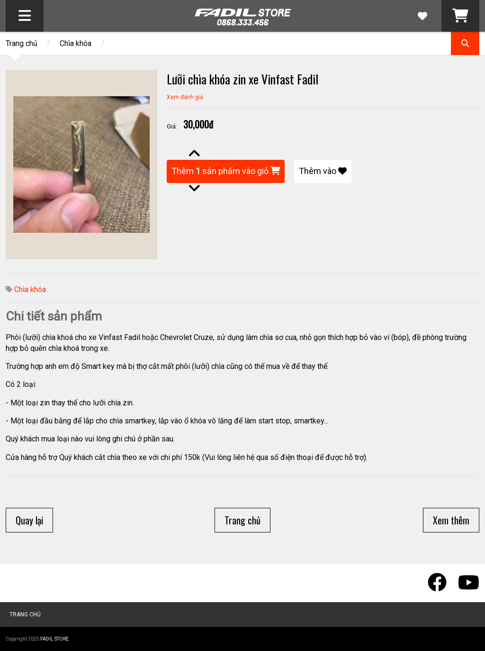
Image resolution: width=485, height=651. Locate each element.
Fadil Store (54, 639)
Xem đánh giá (185, 97)
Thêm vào (323, 171)
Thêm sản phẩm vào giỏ (225, 171)
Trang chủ (21, 43)
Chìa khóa (75, 43)
